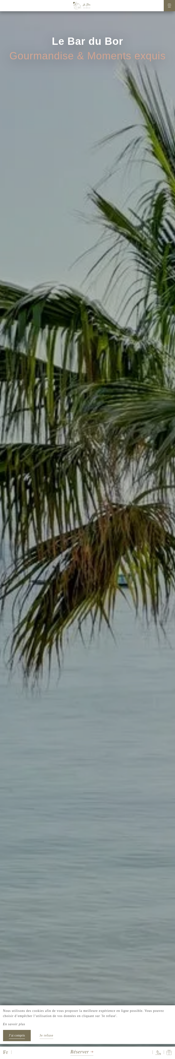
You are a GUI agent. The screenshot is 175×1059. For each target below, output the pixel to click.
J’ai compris (17, 1035)
